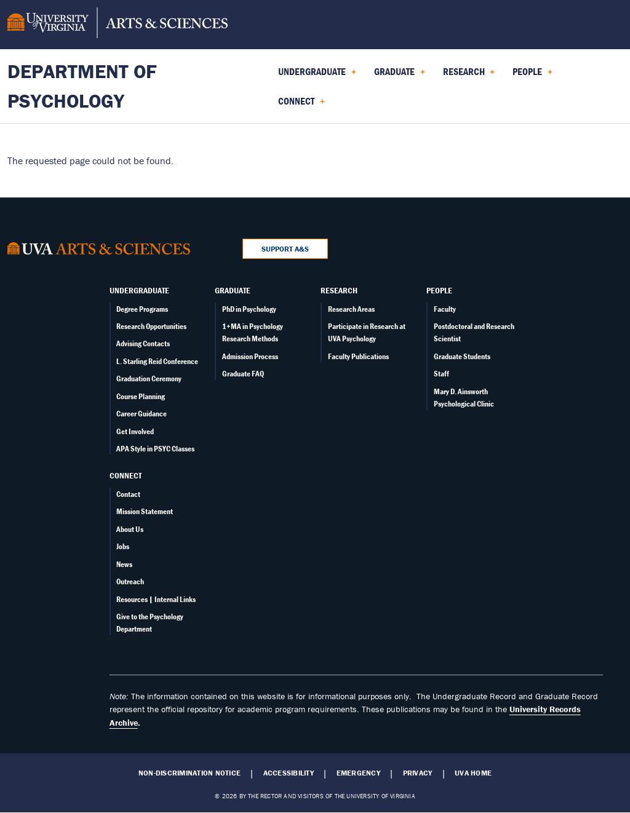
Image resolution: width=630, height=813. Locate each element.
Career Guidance (141, 413)
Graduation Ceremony (148, 378)
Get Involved (135, 431)
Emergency (358, 773)
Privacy (418, 773)
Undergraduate (139, 290)
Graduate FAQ (243, 373)
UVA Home (473, 773)
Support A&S (285, 248)
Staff (441, 373)
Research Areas (351, 309)
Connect (126, 475)
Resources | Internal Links (156, 599)
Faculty (445, 309)
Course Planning (140, 396)
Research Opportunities (151, 326)
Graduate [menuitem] (399, 75)
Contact (128, 494)
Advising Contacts (143, 343)
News (124, 564)
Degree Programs (142, 309)
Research (339, 290)
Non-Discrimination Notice (189, 773)
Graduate (232, 290)
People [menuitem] (532, 75)
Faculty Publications (358, 356)
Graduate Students (462, 356)
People (439, 290)
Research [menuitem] (469, 75)
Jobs (122, 546)
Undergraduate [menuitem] (317, 75)
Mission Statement (144, 511)
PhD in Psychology (249, 309)
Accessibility (288, 773)
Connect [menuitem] (301, 105)
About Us (129, 529)
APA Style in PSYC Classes (155, 448)
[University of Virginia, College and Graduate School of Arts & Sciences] (117, 24)
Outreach (130, 581)
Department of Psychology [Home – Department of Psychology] (82, 86)
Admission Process (250, 356)
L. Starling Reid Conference (157, 361)
